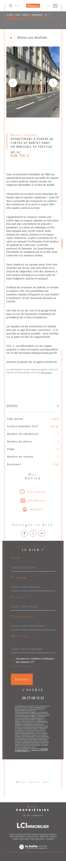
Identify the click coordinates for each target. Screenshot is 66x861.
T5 (46, 15)
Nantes (26, 15)
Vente (17, 15)
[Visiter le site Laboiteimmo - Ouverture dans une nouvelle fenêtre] (33, 850)
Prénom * (22, 577)
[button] (53, 82)
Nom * (18, 558)
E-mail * (21, 597)
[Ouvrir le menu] (55, 5)
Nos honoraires (17, 837)
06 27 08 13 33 (33, 698)
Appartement (37, 15)
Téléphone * (25, 616)
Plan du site (32, 837)
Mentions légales (48, 837)
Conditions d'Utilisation (40, 750)
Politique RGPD (37, 839)
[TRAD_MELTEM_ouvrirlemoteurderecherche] (10, 5)
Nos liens (24, 839)
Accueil (9, 15)
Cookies (50, 839)
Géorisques (46, 372)
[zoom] (33, 116)
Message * (22, 636)
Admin (15, 839)
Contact (61, 243)
